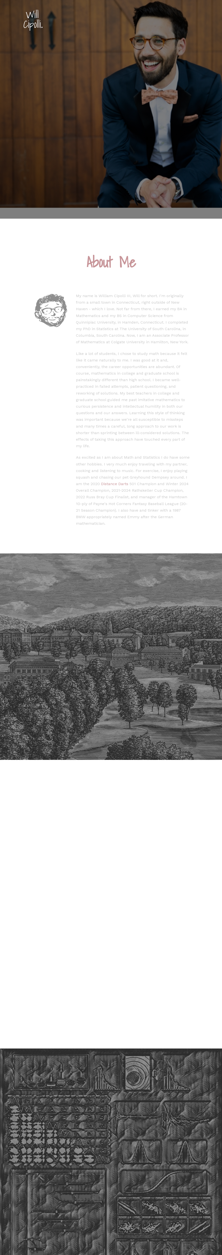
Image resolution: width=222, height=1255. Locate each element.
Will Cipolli (32, 19)
